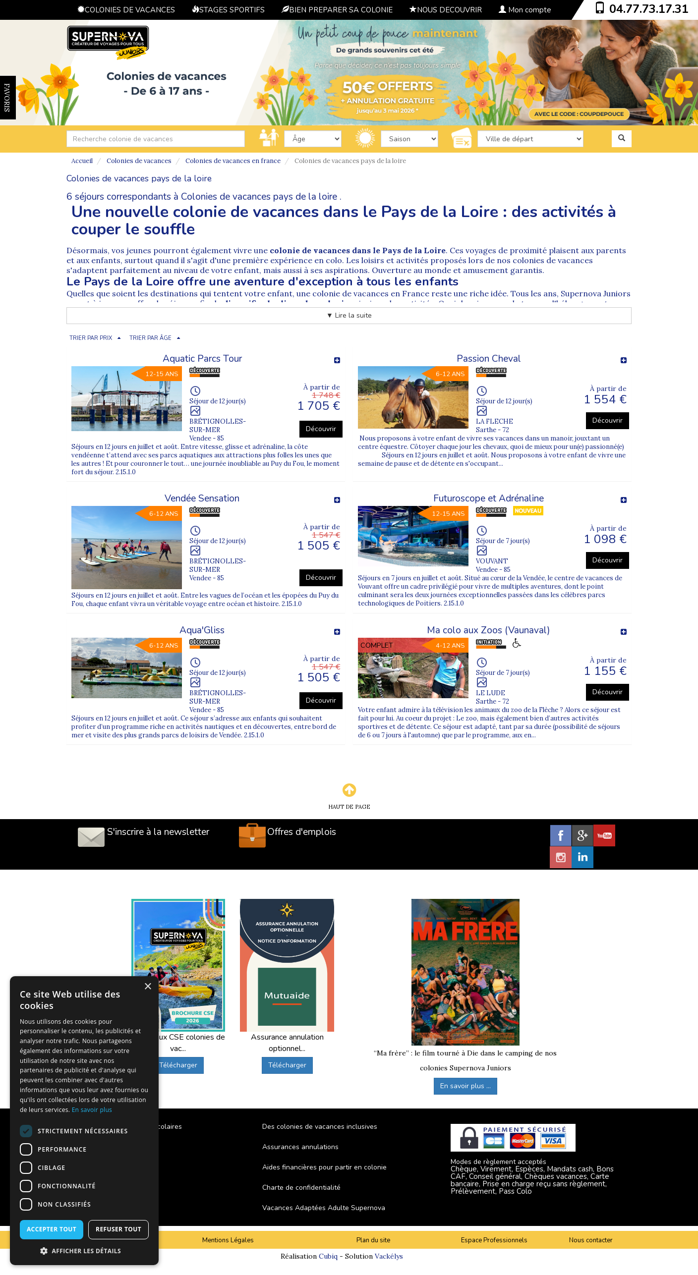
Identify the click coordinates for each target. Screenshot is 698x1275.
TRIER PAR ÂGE (150, 338)
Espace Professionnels (494, 1240)
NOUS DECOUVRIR (445, 10)
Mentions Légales (228, 1240)
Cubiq (328, 1256)
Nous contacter (591, 1240)
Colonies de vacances (139, 161)
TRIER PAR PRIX (90, 338)
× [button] (147, 987)
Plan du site (373, 1240)
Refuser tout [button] (118, 1229)
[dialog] (84, 1120)
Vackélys (389, 1256)
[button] (84, 1250)
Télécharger (178, 1065)
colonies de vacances (553, 260)
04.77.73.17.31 (649, 9)
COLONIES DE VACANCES (126, 10)
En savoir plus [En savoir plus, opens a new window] (92, 1110)
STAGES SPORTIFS (228, 10)
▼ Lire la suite (349, 315)
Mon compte (525, 10)
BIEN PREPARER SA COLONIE (337, 10)
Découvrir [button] (321, 429)
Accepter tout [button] (51, 1229)
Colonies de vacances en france (233, 161)
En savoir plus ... (465, 1086)
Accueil (82, 161)
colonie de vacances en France (370, 293)
